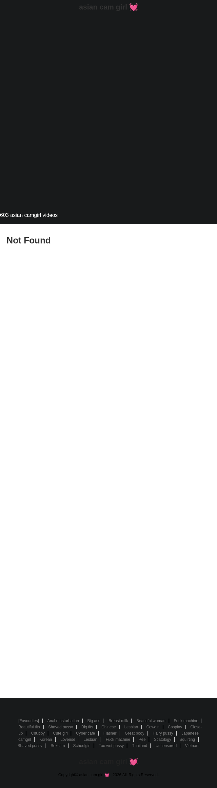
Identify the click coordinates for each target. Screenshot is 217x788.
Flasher (109, 733)
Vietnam (192, 745)
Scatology (162, 739)
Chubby (38, 733)
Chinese (109, 727)
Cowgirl (153, 727)
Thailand (139, 745)
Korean (45, 739)
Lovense (67, 739)
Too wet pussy (111, 745)
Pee (142, 739)
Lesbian (131, 727)
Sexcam (57, 745)
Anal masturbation (63, 721)
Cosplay (175, 727)
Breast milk (118, 721)
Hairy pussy (163, 733)
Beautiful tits (29, 727)
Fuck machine (186, 721)
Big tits (87, 727)
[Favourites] (28, 721)
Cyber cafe (85, 733)
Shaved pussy (60, 727)
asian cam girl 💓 (108, 7)
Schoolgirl (81, 745)
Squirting (187, 739)
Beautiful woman (151, 721)
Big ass (93, 721)
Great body (134, 733)
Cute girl (60, 733)
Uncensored (166, 745)
